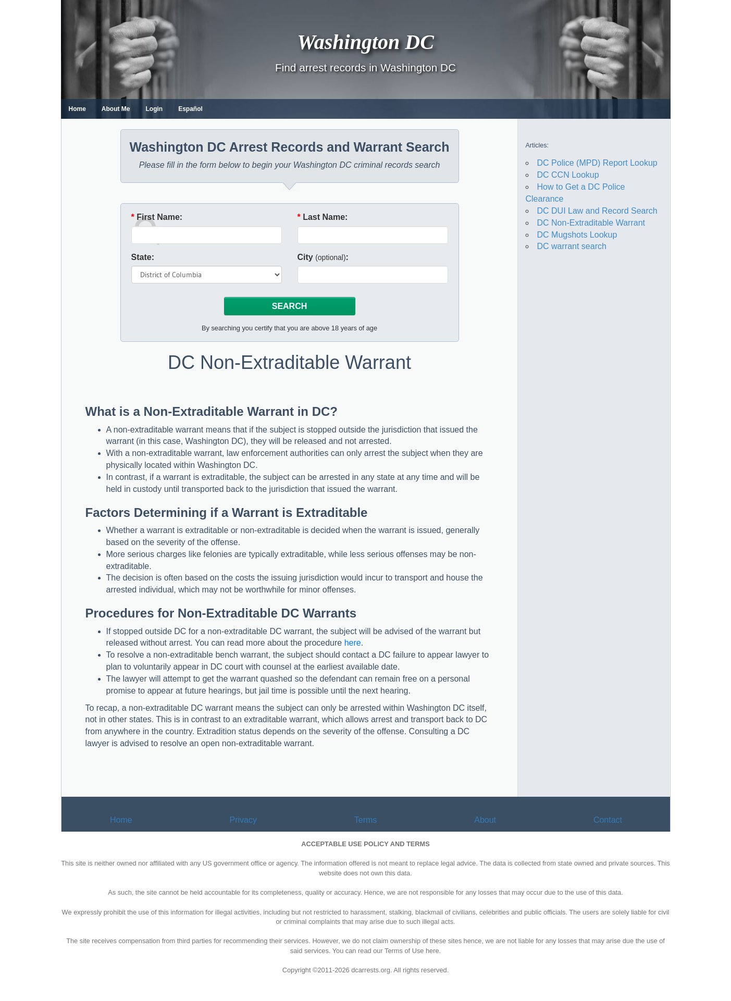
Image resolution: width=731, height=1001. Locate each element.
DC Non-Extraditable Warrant (591, 222)
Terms (365, 819)
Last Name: (323, 217)
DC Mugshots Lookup (577, 234)
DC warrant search (571, 246)
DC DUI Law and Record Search (597, 210)
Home (77, 109)
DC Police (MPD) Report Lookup (597, 162)
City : (323, 257)
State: (142, 257)
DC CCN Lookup (568, 174)
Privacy (242, 819)
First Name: (157, 217)
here (352, 642)
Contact (607, 819)
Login (154, 109)
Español (190, 109)
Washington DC (365, 41)
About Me (116, 109)
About (485, 819)
